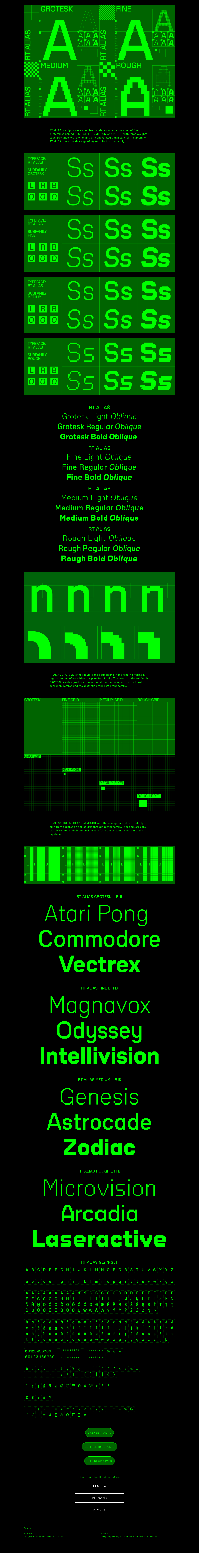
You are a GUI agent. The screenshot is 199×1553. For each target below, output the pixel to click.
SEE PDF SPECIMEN (99, 1461)
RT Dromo (99, 1486)
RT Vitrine (99, 1509)
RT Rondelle (99, 1498)
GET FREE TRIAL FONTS (99, 1446)
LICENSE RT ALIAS (99, 1432)
